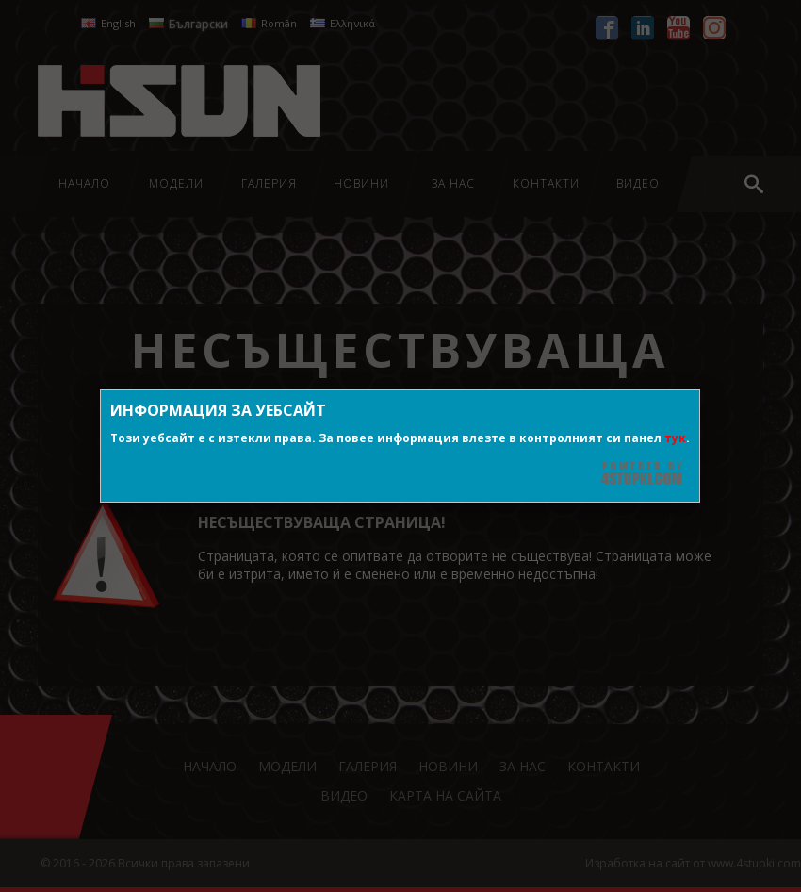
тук (675, 438)
